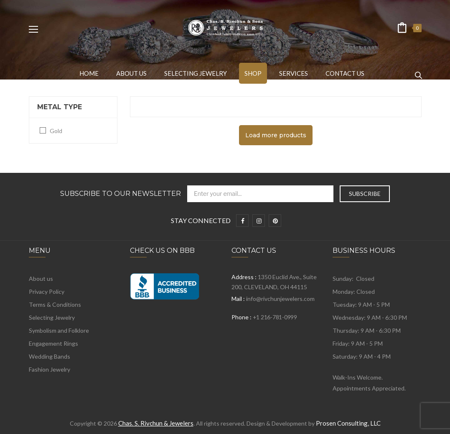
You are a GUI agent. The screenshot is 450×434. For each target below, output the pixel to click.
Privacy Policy (46, 291)
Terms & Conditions (55, 304)
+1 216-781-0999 (275, 317)
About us (41, 278)
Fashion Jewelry (49, 369)
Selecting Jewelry (52, 317)
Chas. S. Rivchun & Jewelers (155, 423)
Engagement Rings (53, 343)
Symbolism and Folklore (59, 330)
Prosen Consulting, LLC (348, 423)
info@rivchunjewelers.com (280, 298)
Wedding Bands (49, 356)
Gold (56, 130)
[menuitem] (89, 73)
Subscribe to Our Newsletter (120, 193)
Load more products (275, 135)
